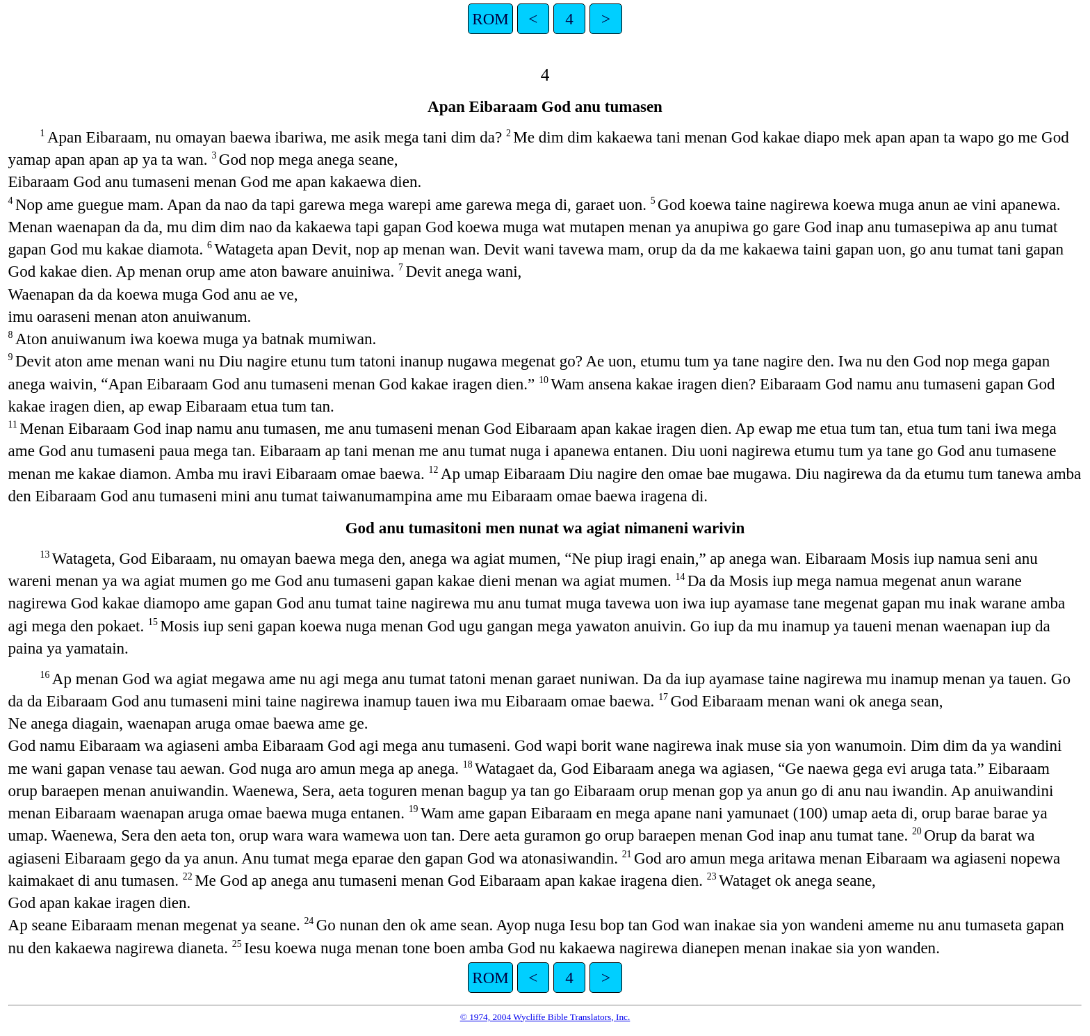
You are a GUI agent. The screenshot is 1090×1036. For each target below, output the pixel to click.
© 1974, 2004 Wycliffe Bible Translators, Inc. (545, 1017)
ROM (490, 19)
